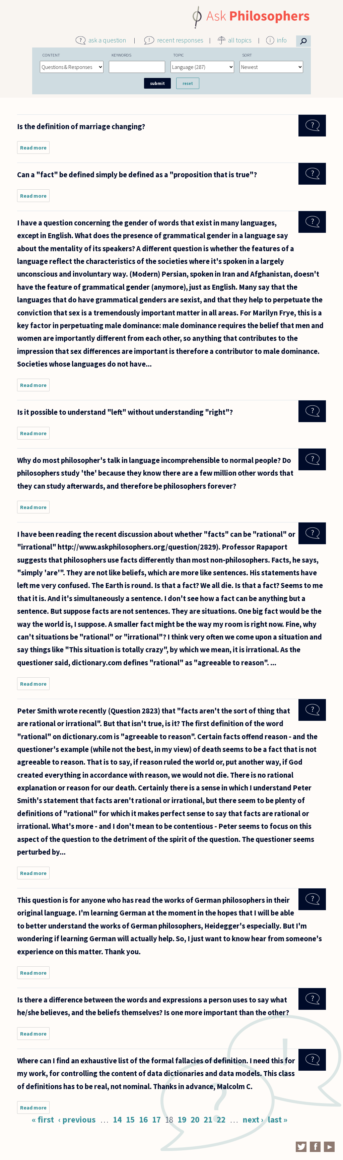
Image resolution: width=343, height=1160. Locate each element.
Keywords (121, 55)
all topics (240, 40)
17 (156, 1119)
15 (130, 1119)
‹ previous (77, 1119)
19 (182, 1119)
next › (253, 1119)
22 (221, 1119)
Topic (178, 55)
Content (51, 55)
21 (208, 1119)
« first (43, 1119)
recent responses (180, 40)
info (282, 40)
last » (277, 1119)
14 (117, 1119)
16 (143, 1119)
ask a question (107, 40)
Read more (35, 149)
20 (195, 1119)
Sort (247, 55)
